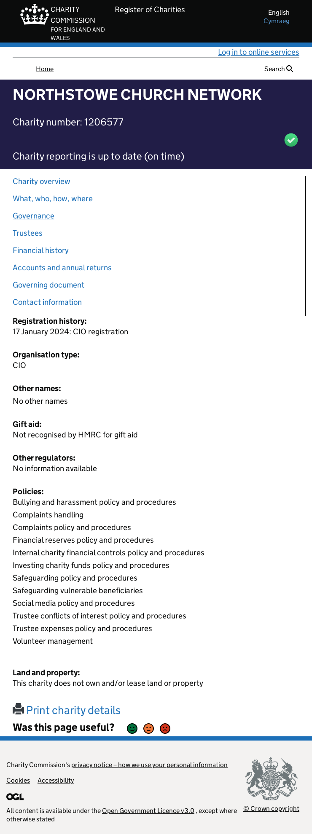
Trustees (28, 233)
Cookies (18, 780)
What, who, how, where (53, 198)
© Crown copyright (271, 809)
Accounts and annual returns (62, 267)
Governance (33, 216)
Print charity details (67, 710)
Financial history (41, 250)
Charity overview (41, 181)
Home (45, 69)
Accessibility (56, 780)
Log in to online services (258, 52)
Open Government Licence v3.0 (148, 811)
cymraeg (277, 21)
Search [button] (278, 69)
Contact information (47, 302)
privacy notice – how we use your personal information (149, 765)
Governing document (48, 285)
